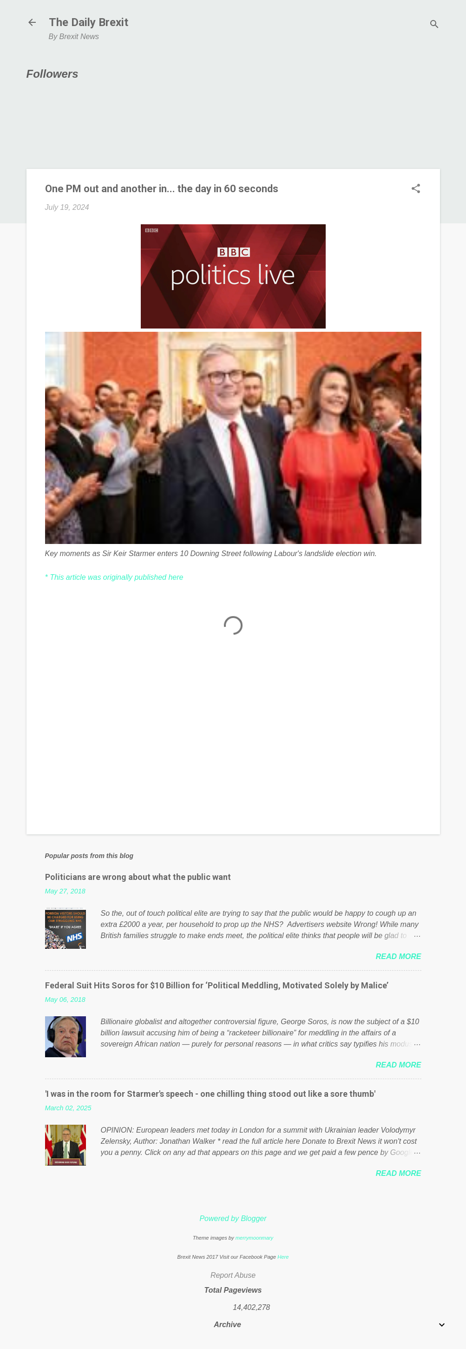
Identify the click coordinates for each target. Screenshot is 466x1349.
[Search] (434, 25)
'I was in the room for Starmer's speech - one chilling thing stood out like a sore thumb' (210, 1094)
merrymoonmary (254, 1238)
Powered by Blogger (232, 1218)
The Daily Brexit (88, 22)
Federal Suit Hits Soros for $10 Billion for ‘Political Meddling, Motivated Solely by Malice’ (216, 985)
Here (283, 1257)
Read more (398, 956)
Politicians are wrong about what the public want (138, 877)
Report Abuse (233, 1275)
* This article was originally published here (114, 577)
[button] (415, 189)
